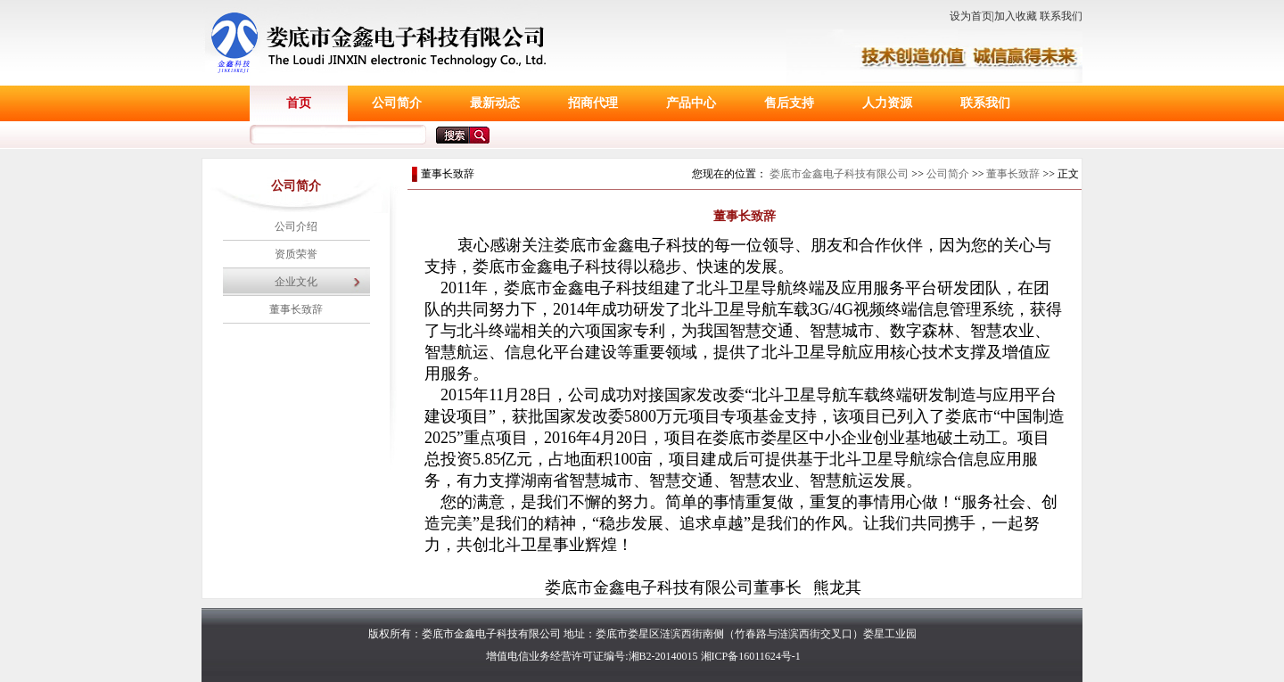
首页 (298, 103)
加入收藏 (1015, 16)
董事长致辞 (296, 309)
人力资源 (887, 103)
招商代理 (593, 103)
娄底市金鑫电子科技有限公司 (839, 174)
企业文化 (296, 281)
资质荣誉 (296, 254)
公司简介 (397, 103)
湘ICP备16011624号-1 (751, 656)
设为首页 (971, 16)
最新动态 (495, 103)
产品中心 (691, 103)
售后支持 (789, 103)
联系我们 (1061, 16)
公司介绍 (296, 226)
